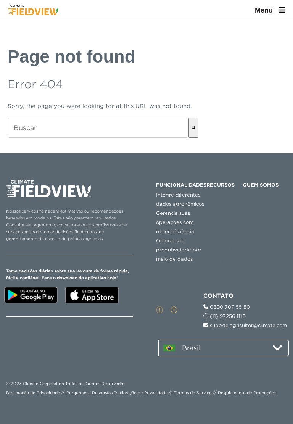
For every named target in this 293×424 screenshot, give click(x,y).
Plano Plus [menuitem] (221, 218)
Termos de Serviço (193, 392)
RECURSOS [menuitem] (220, 185)
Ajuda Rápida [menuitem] (223, 265)
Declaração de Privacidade (33, 392)
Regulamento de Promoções (247, 392)
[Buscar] (193, 128)
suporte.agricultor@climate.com (245, 325)
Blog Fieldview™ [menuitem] (264, 218)
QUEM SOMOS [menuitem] (261, 185)
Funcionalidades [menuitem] (181, 185)
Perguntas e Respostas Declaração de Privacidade (117, 392)
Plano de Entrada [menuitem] (224, 242)
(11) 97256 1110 (224, 316)
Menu (270, 10)
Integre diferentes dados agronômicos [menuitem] (180, 199)
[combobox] (98, 128)
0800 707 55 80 (226, 307)
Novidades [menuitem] (264, 203)
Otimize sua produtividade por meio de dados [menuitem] (178, 250)
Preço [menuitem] (221, 203)
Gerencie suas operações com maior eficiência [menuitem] (175, 222)
